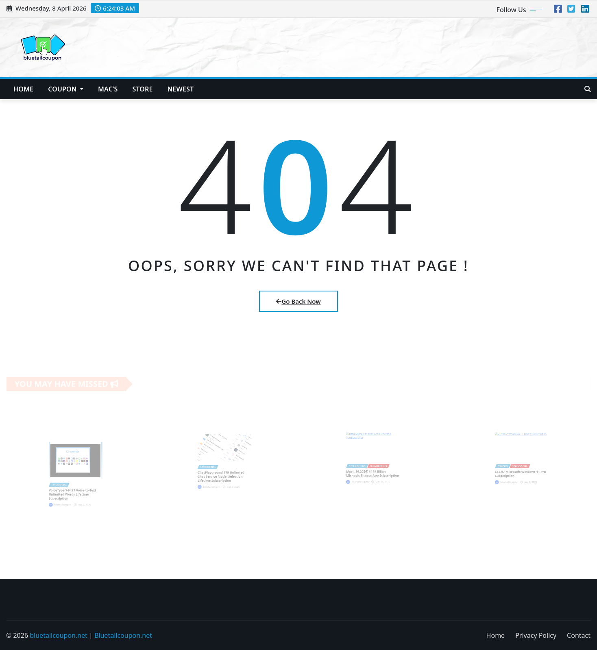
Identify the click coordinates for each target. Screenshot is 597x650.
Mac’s (108, 89)
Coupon (65, 89)
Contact (578, 635)
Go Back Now (298, 301)
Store (142, 89)
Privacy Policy (535, 635)
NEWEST (181, 89)
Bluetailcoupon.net (123, 635)
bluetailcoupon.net (58, 635)
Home (23, 89)
